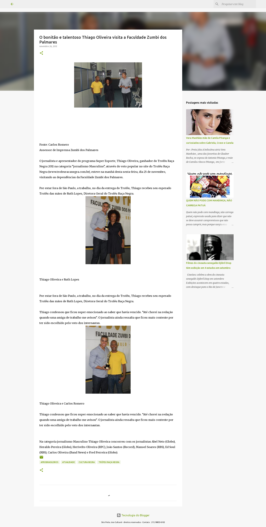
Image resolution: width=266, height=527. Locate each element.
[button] (41, 53)
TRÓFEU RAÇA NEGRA (109, 462)
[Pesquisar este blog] (238, 4)
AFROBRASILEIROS (49, 462)
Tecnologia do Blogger (133, 515)
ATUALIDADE (68, 462)
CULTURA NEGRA (87, 462)
